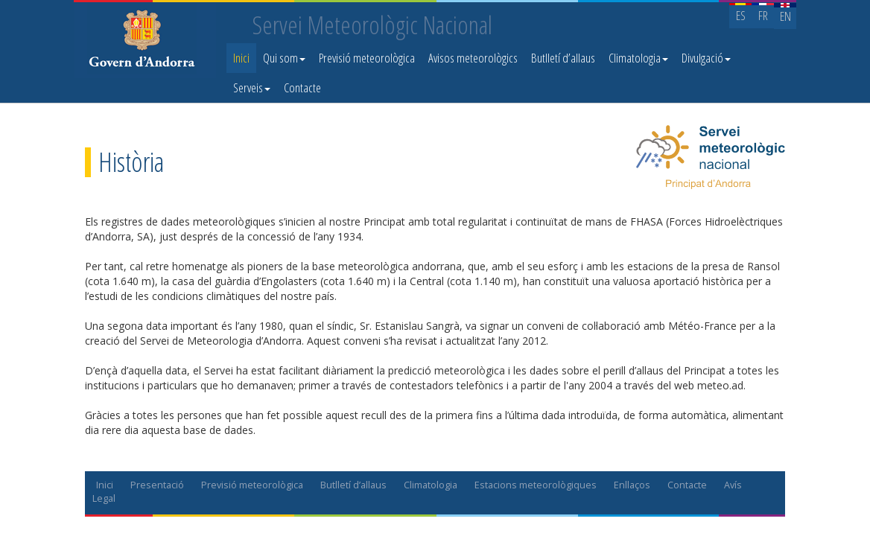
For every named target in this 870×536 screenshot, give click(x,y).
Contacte (302, 87)
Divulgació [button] (706, 57)
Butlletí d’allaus (563, 57)
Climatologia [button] (638, 57)
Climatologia (430, 485)
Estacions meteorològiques (535, 485)
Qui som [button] (284, 57)
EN (785, 16)
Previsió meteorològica (367, 57)
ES (741, 15)
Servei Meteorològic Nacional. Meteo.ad (145, 41)
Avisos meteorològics (473, 57)
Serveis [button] (251, 87)
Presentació (157, 485)
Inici (241, 57)
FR (763, 15)
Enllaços (632, 485)
